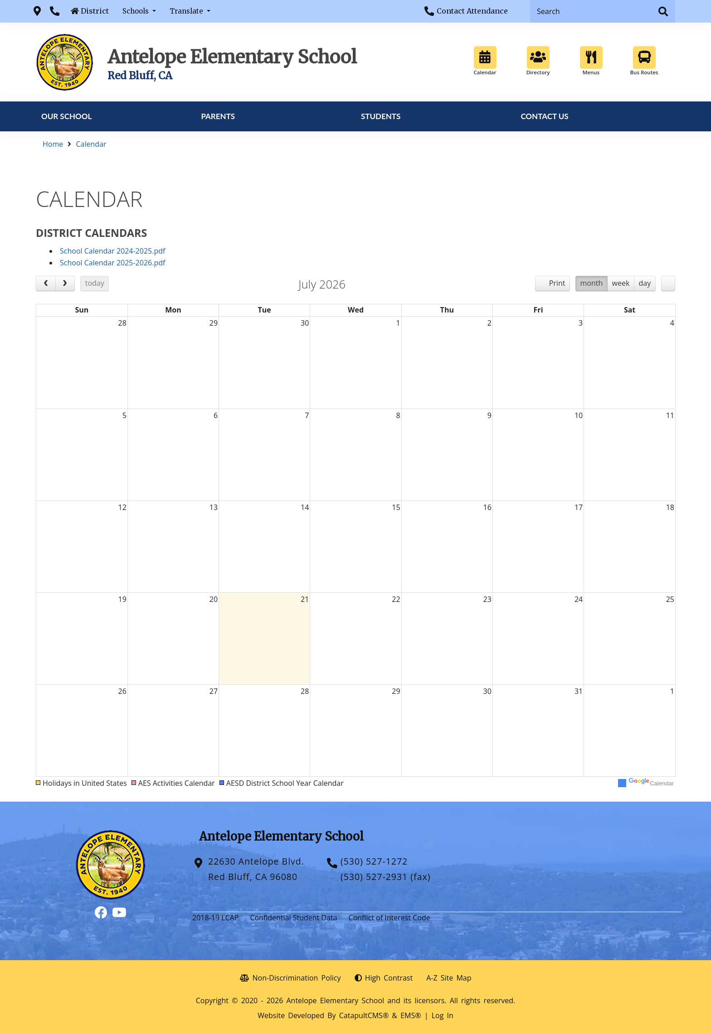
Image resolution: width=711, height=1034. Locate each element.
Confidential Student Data (293, 918)
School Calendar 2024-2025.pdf (112, 251)
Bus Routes (644, 61)
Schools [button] (136, 11)
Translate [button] (187, 11)
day (645, 283)
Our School (66, 116)
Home (53, 144)
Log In (442, 1015)
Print (557, 283)
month (591, 283)
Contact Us (544, 116)
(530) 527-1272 (374, 861)
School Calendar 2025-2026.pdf (112, 263)
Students (380, 116)
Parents (218, 116)
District (95, 10)
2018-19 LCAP (215, 918)
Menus (591, 61)
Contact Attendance (472, 10)
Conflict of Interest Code (389, 918)
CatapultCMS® (364, 1015)
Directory (538, 61)
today (94, 283)
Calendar (485, 61)
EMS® (410, 1015)
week (621, 283)
